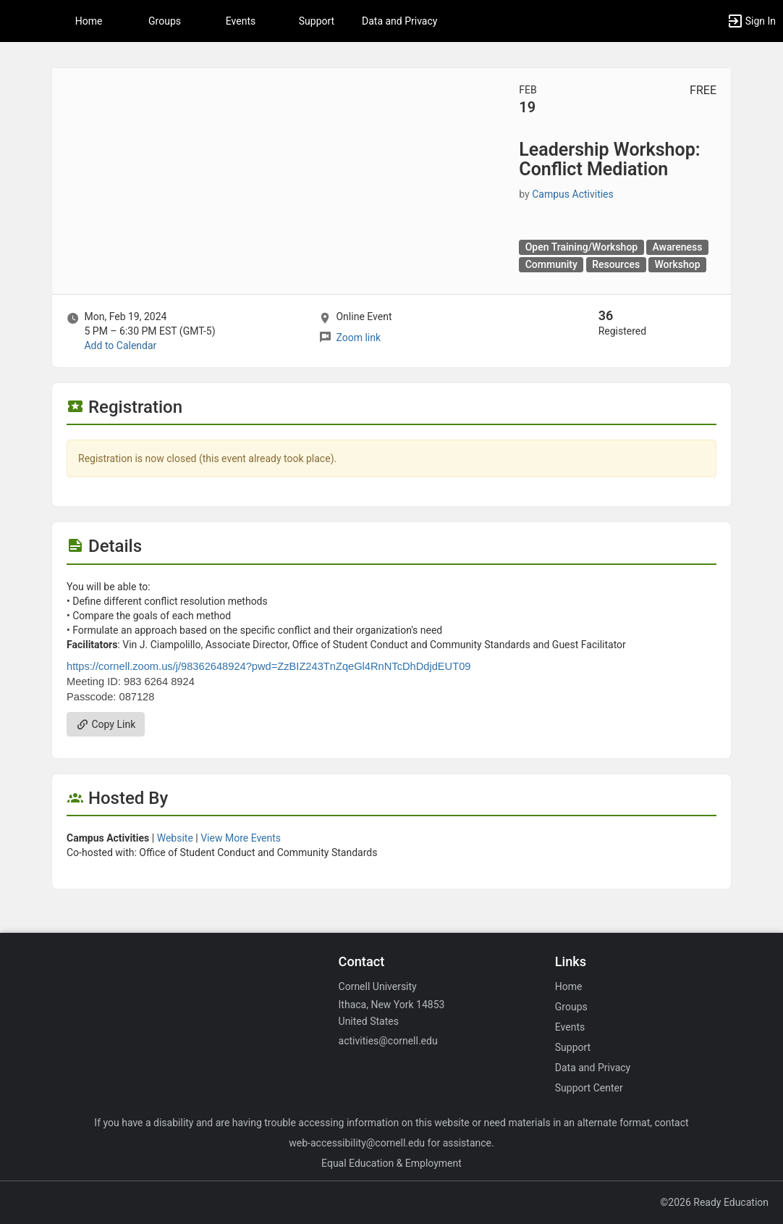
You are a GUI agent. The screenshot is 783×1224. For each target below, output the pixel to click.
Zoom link (358, 337)
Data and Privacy (399, 21)
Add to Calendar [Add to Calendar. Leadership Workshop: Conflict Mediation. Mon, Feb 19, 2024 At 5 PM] (120, 345)
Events (240, 21)
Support (316, 21)
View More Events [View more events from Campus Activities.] (240, 838)
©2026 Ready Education (714, 1202)
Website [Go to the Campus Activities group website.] (175, 838)
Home (569, 986)
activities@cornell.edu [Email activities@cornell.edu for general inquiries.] (388, 1041)
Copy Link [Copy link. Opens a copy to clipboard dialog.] (105, 724)
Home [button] (89, 21)
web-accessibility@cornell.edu (357, 1143)
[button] (18, 21)
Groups (164, 21)
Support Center (589, 1088)
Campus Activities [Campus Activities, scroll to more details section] (573, 194)
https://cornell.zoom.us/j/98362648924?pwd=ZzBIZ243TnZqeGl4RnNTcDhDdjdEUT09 (268, 666)
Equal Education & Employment (391, 1163)
